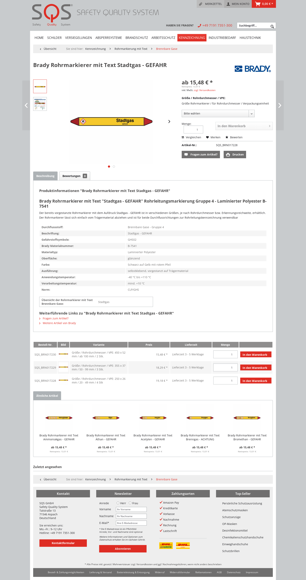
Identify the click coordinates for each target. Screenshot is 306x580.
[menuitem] (210, 4)
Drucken (235, 155)
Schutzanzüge (231, 517)
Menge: (186, 124)
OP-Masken (229, 524)
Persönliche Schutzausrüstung (242, 503)
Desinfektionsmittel (235, 530)
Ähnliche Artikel (47, 396)
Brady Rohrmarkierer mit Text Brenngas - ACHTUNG (200, 437)
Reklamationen (203, 572)
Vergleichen (191, 137)
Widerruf (160, 572)
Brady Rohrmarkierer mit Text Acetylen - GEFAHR (152, 437)
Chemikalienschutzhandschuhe (242, 537)
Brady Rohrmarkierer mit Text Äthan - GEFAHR (105, 437)
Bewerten (234, 137)
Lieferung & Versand (100, 572)
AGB (219, 572)
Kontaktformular (63, 543)
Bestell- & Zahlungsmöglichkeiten (66, 572)
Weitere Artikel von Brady (57, 323)
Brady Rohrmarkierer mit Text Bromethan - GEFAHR (247, 437)
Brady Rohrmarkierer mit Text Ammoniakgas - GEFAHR (58, 437)
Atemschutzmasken (235, 510)
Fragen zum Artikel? (201, 155)
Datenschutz (234, 572)
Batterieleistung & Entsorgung (133, 572)
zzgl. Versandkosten (204, 90)
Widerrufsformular (180, 572)
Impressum (252, 572)
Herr (121, 503)
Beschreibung (45, 176)
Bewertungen (74, 176)
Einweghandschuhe (235, 544)
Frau (133, 503)
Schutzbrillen (231, 551)
